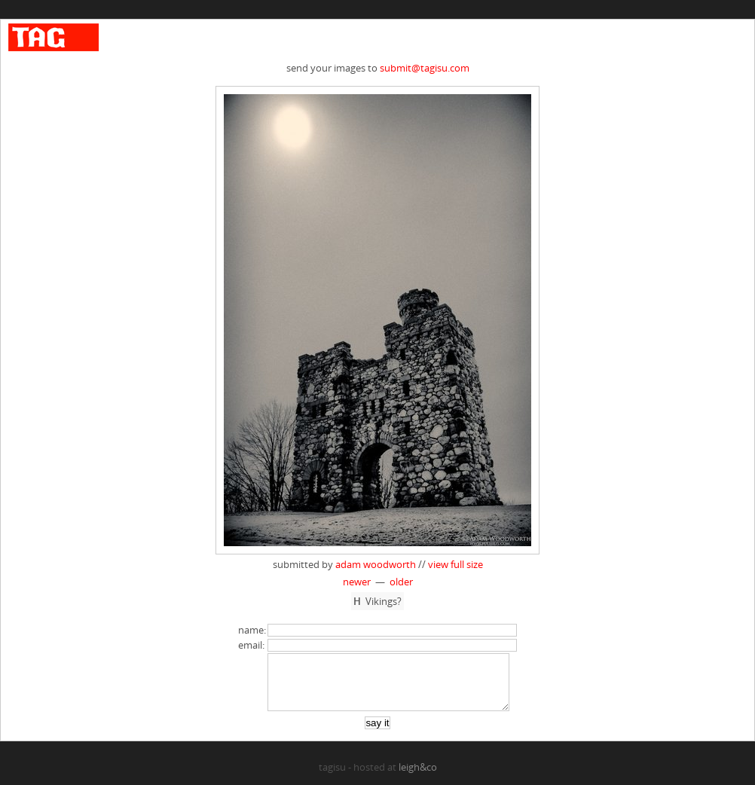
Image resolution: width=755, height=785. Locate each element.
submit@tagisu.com (424, 68)
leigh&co (418, 778)
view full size (455, 564)
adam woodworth (375, 564)
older (401, 581)
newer (357, 581)
